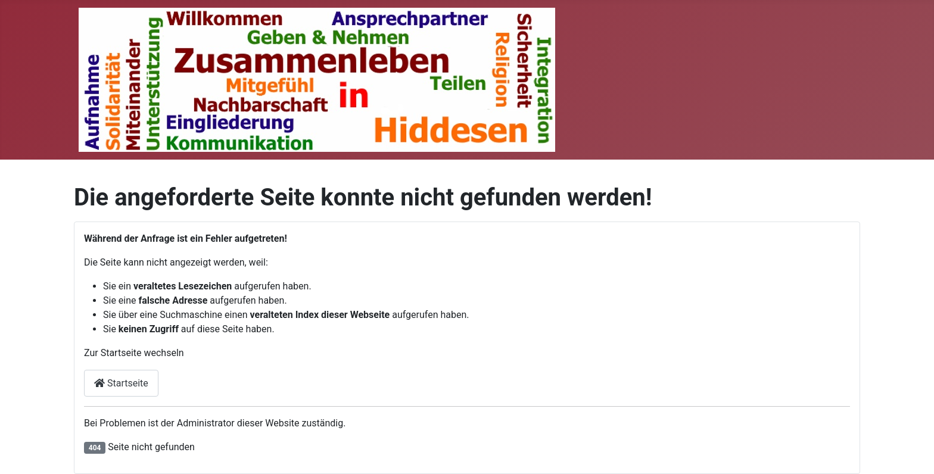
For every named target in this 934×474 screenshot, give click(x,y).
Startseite (121, 383)
